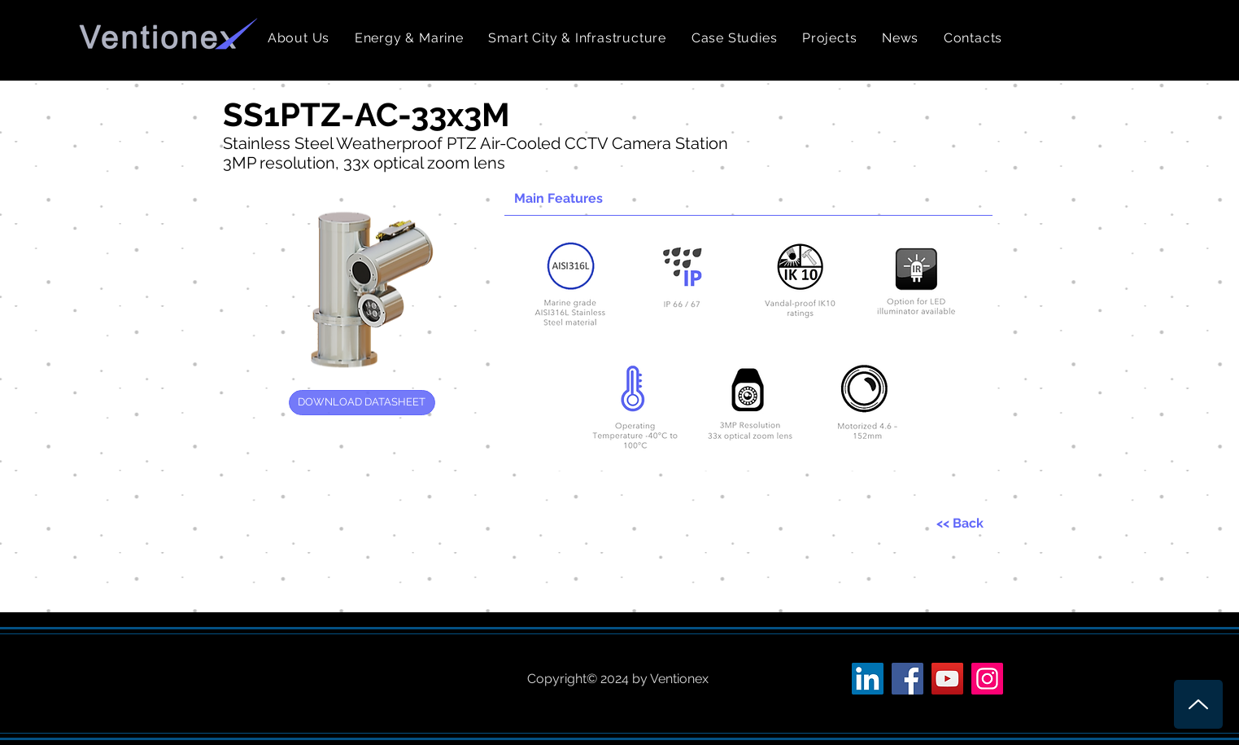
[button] (409, 38)
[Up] (1198, 704)
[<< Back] (960, 523)
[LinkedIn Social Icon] (867, 679)
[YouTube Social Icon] (947, 679)
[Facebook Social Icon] (907, 679)
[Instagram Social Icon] (987, 679)
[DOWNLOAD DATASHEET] (362, 402)
